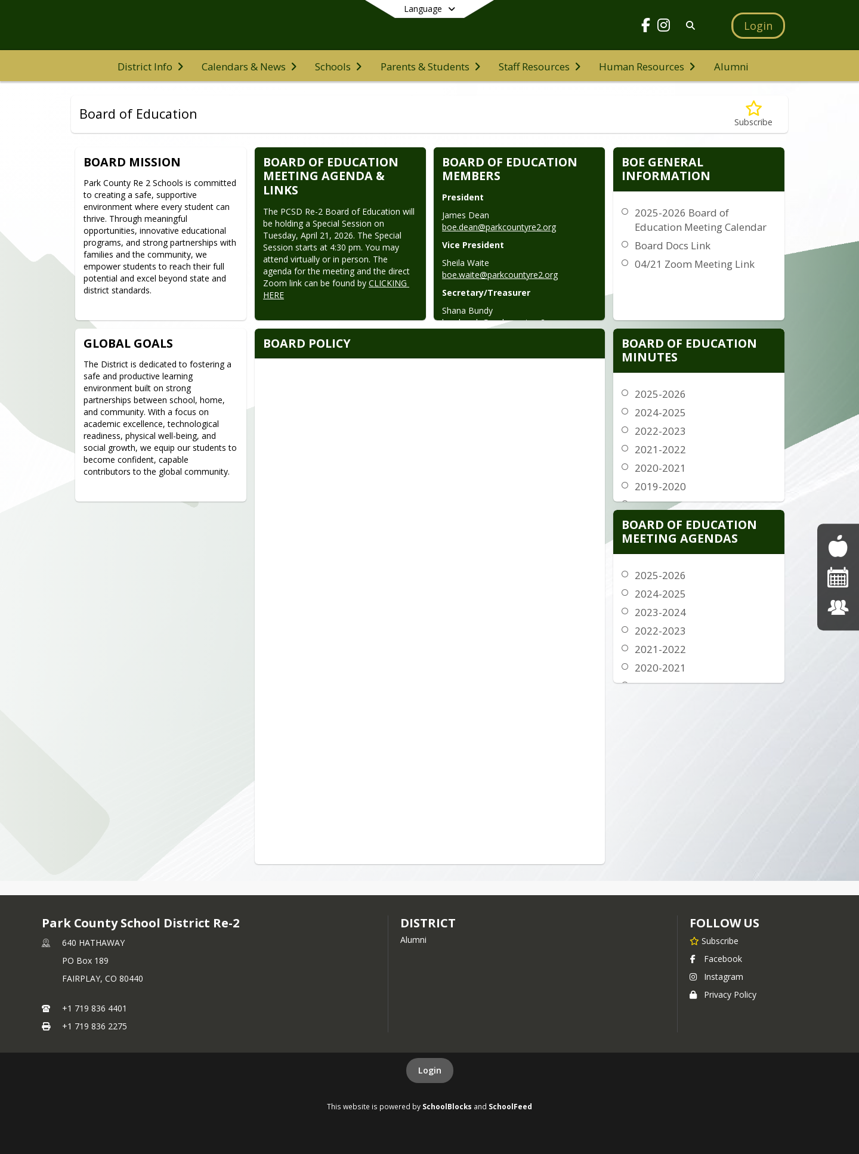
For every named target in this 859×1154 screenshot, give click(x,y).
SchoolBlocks (447, 1106)
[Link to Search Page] (688, 25)
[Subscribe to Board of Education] (753, 114)
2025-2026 (660, 394)
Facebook (716, 958)
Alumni (413, 939)
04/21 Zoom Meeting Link (695, 264)
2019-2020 (660, 486)
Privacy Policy (723, 994)
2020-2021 (660, 468)
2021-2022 (660, 449)
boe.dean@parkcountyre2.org (499, 227)
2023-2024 (660, 612)
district (427, 923)
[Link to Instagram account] (664, 27)
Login (429, 1070)
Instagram (716, 976)
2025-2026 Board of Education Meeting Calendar (701, 220)
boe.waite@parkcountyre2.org (500, 274)
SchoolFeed (510, 1106)
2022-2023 (660, 431)
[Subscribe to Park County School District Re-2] (714, 940)
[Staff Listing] (838, 607)
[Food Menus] (837, 546)
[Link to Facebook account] (646, 27)
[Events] (838, 577)
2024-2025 (660, 412)
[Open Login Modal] (758, 26)
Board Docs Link (672, 245)
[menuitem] (150, 65)
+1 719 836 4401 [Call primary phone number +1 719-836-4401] (94, 1008)
